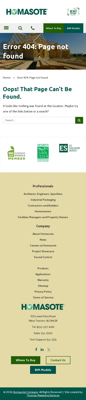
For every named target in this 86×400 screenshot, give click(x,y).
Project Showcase (43, 251)
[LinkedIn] (42, 349)
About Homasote (43, 234)
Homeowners (43, 211)
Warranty (43, 280)
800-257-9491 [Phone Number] (45, 327)
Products (43, 268)
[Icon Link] (16, 153)
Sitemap (43, 286)
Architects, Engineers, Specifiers (43, 194)
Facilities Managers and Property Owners (43, 217)
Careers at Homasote (43, 245)
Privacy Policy (43, 291)
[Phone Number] (33, 28)
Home (6, 77)
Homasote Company (25, 392)
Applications (43, 274)
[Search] (20, 28)
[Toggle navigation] (6, 28)
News (43, 239)
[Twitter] (49, 349)
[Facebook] (36, 349)
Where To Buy (53, 28)
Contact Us (58, 360)
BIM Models (73, 28)
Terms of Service (43, 297)
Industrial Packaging (43, 199)
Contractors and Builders (43, 205)
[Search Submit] (79, 120)
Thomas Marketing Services (43, 395)
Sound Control (43, 257)
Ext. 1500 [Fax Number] (46, 333)
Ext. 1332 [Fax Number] (51, 339)
